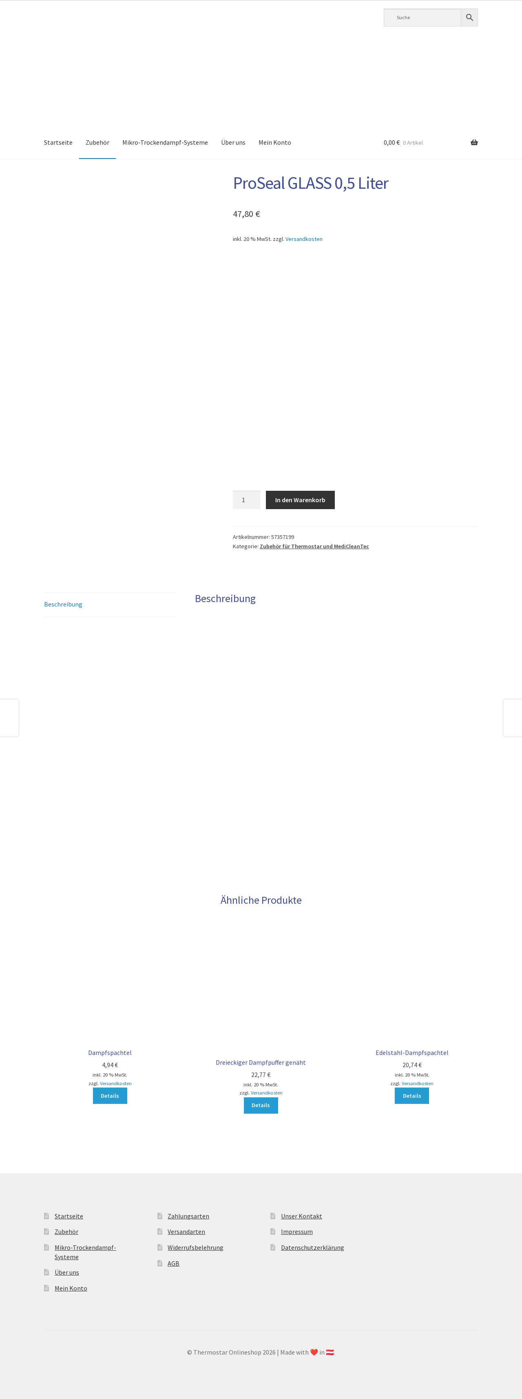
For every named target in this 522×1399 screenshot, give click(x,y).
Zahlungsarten (188, 1216)
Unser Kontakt (301, 1216)
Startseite (58, 142)
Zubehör (97, 142)
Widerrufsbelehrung (195, 1247)
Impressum (297, 1231)
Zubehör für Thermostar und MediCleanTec (314, 546)
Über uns (233, 142)
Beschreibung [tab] (63, 604)
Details (110, 1095)
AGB (173, 1263)
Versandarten (186, 1231)
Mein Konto (275, 142)
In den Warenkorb (300, 500)
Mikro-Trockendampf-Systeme (165, 142)
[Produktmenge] (247, 500)
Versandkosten (304, 239)
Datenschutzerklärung (312, 1247)
